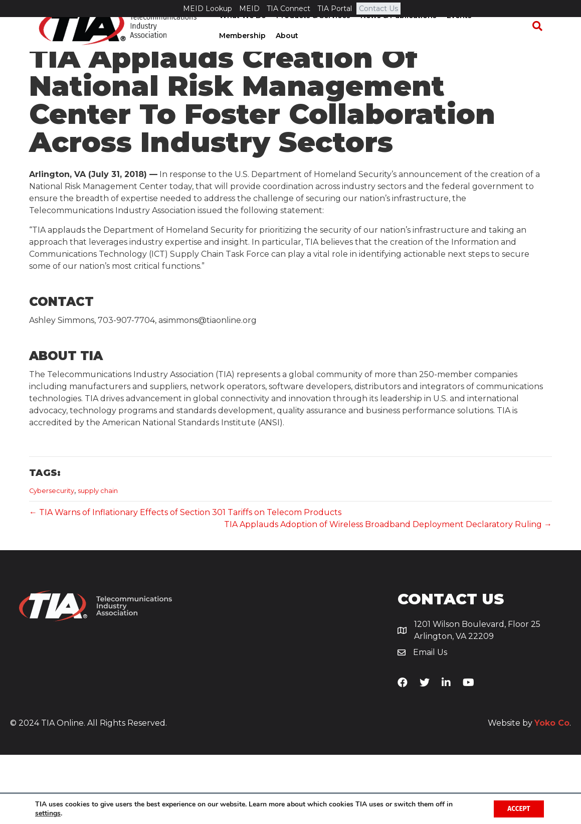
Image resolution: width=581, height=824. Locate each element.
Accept (517, 808)
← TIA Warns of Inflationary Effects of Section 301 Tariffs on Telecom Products (185, 581)
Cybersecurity (51, 560)
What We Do (239, 32)
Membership (502, 32)
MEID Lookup (207, 8)
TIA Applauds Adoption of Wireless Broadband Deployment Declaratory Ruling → (388, 593)
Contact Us (378, 8)
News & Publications (395, 32)
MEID (249, 8)
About (227, 52)
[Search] (542, 43)
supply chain (98, 560)
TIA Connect (288, 8)
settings (48, 812)
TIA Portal (334, 8)
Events (456, 32)
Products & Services (310, 32)
